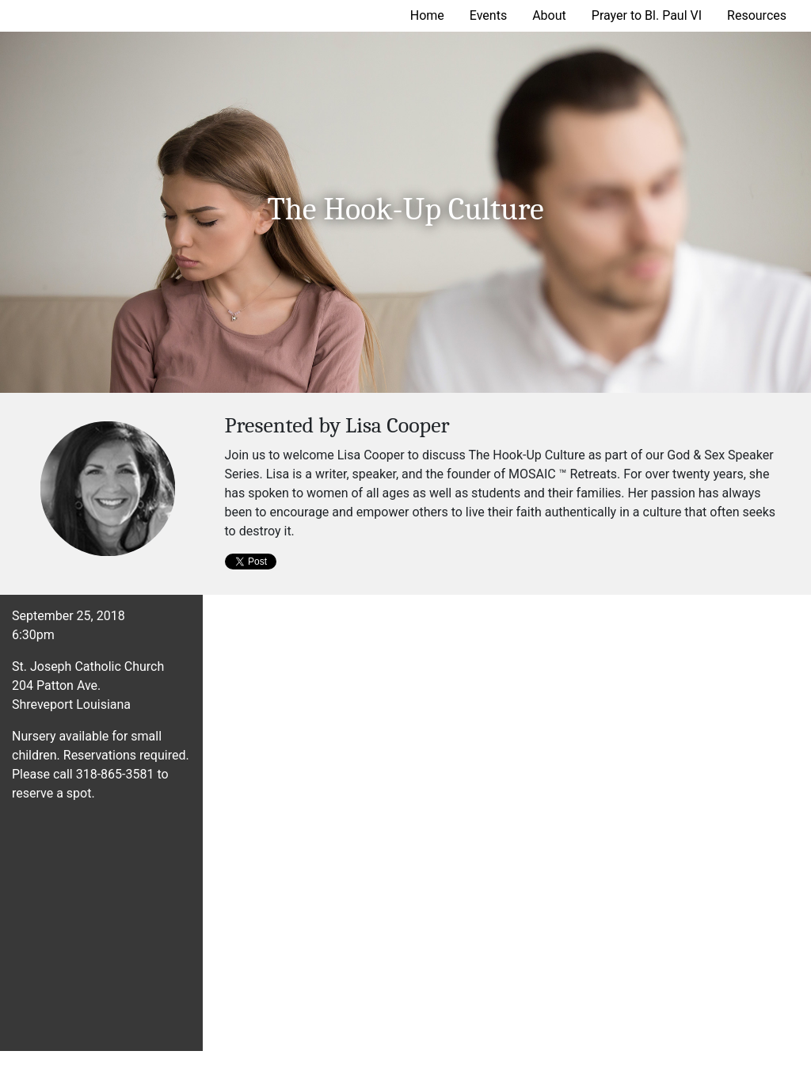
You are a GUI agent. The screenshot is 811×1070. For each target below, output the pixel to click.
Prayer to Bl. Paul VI (647, 15)
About (549, 15)
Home (427, 15)
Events (488, 15)
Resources (756, 15)
